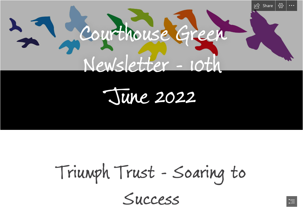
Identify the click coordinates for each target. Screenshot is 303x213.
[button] (263, 5)
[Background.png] (151, 65)
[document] (151, 106)
